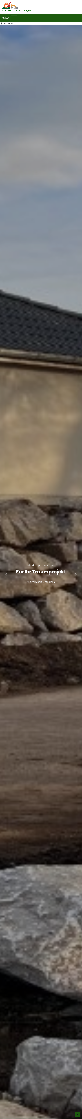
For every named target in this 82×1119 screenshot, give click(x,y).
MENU (5, 18)
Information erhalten (41, 582)
